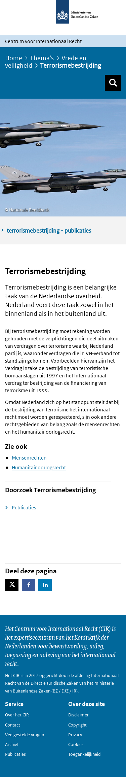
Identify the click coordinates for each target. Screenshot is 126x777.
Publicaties (24, 507)
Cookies (76, 744)
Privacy (75, 735)
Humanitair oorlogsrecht (39, 467)
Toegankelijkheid (84, 754)
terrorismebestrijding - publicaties (49, 230)
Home (13, 58)
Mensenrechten (29, 457)
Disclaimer (78, 715)
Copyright (77, 725)
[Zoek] (113, 83)
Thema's (42, 58)
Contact (12, 725)
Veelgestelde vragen (24, 735)
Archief (11, 744)
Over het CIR (17, 715)
